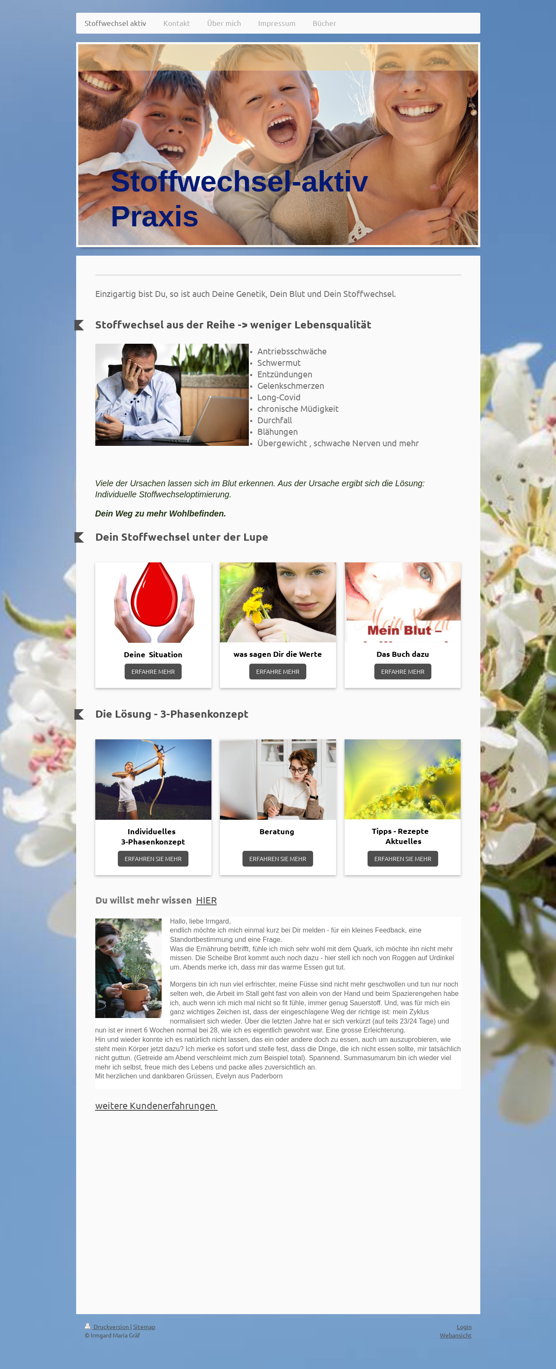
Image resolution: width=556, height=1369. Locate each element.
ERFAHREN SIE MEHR (153, 858)
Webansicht (456, 1335)
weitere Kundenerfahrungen (156, 1105)
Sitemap (144, 1326)
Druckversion (107, 1326)
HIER (206, 899)
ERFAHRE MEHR (153, 671)
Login (464, 1326)
